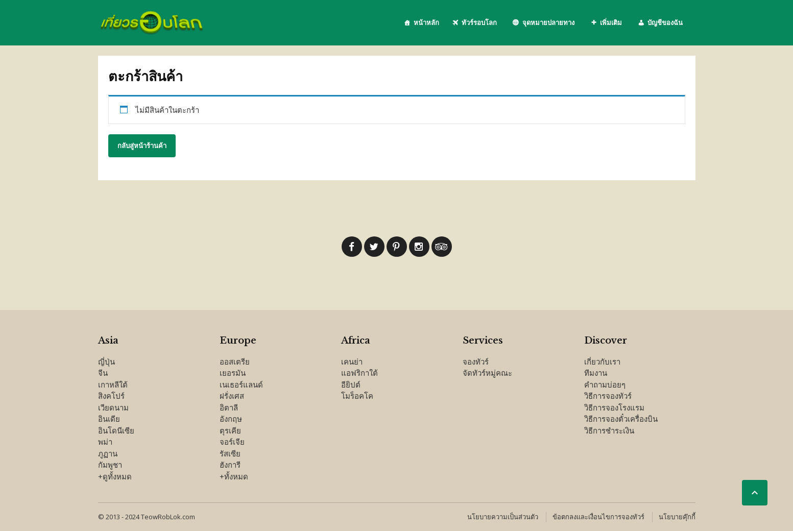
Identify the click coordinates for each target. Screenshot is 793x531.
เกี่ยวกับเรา (602, 361)
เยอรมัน (233, 373)
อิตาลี (229, 407)
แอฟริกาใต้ (359, 373)
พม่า (105, 442)
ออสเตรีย (235, 361)
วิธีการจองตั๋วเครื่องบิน (621, 419)
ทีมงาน (595, 373)
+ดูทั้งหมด (115, 476)
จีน (103, 373)
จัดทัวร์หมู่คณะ (487, 373)
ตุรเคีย (230, 430)
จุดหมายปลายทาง (548, 22)
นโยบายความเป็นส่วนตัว (502, 516)
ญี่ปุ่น (106, 361)
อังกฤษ (231, 419)
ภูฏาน (107, 453)
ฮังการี (230, 465)
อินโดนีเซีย (116, 430)
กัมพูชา (110, 465)
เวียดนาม (113, 407)
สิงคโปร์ (111, 396)
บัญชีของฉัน (665, 22)
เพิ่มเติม (611, 22)
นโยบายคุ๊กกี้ (677, 516)
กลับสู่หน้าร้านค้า (141, 145)
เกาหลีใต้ (113, 384)
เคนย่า (352, 361)
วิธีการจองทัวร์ (608, 396)
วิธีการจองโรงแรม (614, 407)
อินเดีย (109, 419)
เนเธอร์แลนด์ (241, 384)
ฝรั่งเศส (232, 396)
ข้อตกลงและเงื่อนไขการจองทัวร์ (598, 516)
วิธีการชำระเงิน (609, 430)
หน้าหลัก (426, 22)
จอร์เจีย (232, 442)
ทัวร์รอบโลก (479, 22)
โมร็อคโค (357, 396)
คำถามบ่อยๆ (605, 384)
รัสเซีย (230, 453)
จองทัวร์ (476, 361)
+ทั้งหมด (234, 476)
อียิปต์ (351, 384)
